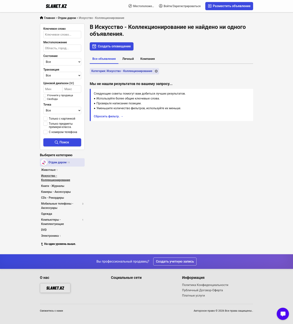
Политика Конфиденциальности (205, 285)
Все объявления (104, 59)
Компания (147, 59)
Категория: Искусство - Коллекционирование (121, 71)
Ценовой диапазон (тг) (58, 83)
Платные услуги (193, 295)
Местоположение (142, 6)
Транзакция (51, 69)
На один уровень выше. (58, 243)
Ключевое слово (54, 28)
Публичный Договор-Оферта (202, 290)
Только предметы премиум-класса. (61, 125)
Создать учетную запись (175, 261)
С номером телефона (63, 132)
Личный (128, 59)
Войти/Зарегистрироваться (180, 6)
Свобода (52, 99)
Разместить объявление (229, 6)
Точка (47, 104)
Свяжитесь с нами (51, 310)
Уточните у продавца (60, 95)
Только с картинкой (62, 118)
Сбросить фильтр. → (109, 116)
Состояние (50, 56)
